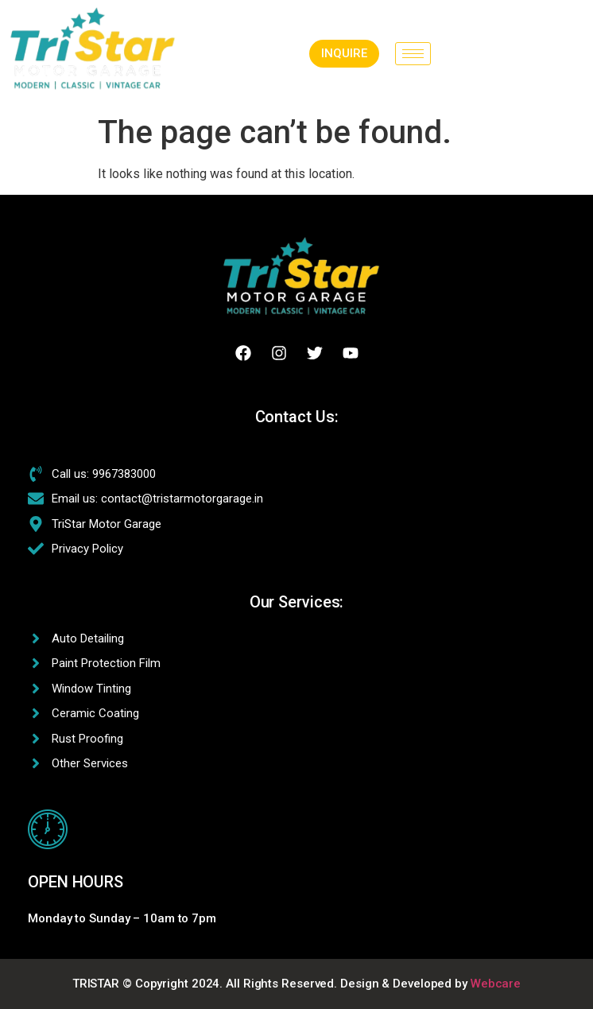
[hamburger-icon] (413, 53)
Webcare (496, 983)
